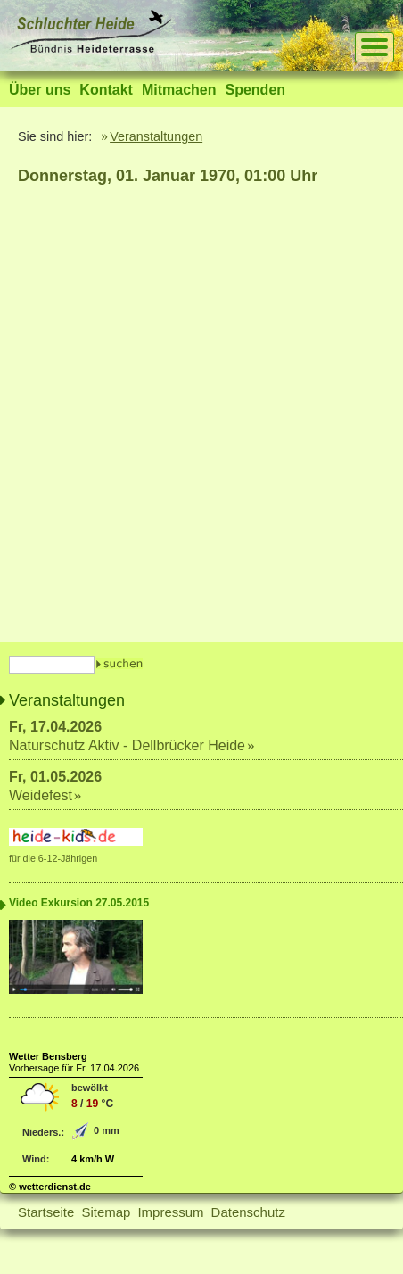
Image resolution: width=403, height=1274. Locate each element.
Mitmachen (179, 89)
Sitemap (105, 1212)
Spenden (255, 89)
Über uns (39, 89)
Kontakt (106, 89)
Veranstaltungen (156, 136)
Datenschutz (248, 1212)
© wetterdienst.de (50, 1186)
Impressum (170, 1212)
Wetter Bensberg (48, 1056)
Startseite (46, 1212)
